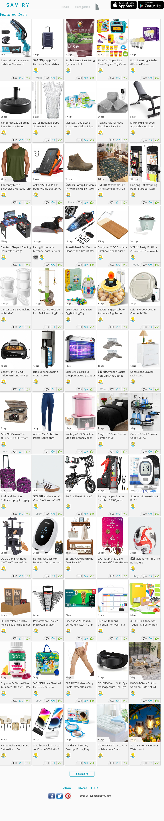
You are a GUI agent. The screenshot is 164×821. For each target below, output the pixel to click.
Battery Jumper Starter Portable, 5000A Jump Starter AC (111, 500)
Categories (82, 7)
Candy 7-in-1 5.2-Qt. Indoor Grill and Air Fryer (15, 373)
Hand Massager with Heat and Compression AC (47, 562)
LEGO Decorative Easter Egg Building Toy (80, 311)
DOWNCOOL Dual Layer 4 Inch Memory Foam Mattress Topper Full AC (112, 749)
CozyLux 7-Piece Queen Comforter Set (112, 435)
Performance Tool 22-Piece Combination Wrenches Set (46, 624)
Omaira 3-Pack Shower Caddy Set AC (143, 435)
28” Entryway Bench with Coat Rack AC (80, 560)
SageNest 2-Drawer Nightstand (141, 373)
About (68, 788)
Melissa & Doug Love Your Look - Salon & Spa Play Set (80, 126)
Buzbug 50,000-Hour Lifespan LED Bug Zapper (80, 373)
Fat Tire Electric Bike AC (79, 496)
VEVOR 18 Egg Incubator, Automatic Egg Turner (112, 311)
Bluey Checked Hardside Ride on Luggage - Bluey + (47, 687)
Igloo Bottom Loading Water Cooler (45, 373)
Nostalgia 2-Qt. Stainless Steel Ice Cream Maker (80, 435)
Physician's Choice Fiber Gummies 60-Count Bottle (16, 685)
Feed (94, 788)
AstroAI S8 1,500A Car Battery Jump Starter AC (47, 186)
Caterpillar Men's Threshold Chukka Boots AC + (81, 188)
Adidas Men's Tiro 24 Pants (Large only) (45, 435)
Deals (65, 7)
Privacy (81, 788)
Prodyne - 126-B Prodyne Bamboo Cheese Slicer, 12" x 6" (112, 250)
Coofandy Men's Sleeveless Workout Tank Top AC (16, 188)
